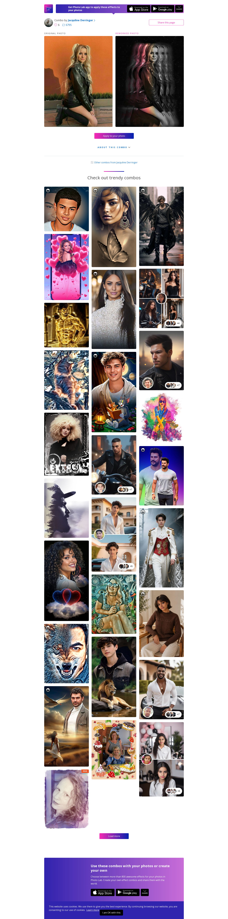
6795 (67, 25)
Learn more (92, 910)
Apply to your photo (114, 135)
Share (166, 22)
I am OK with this (111, 912)
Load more (114, 836)
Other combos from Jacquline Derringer (114, 162)
